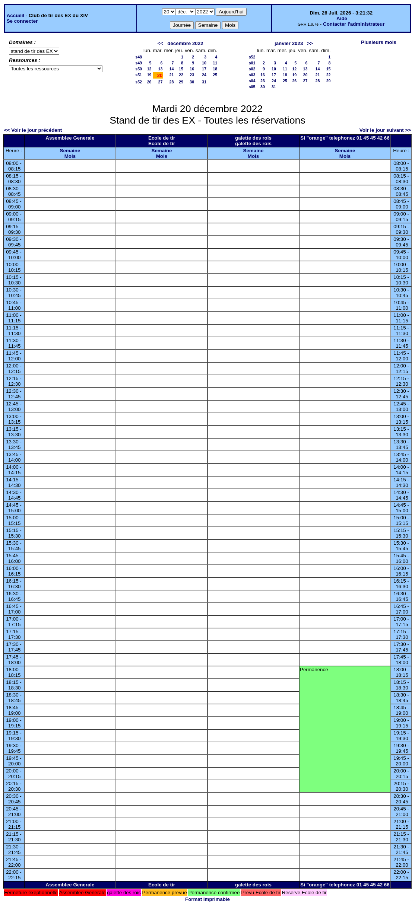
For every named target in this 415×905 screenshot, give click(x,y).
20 (305, 75)
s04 (252, 81)
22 (181, 75)
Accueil (15, 15)
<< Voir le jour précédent (33, 130)
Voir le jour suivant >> (385, 130)
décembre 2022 (185, 43)
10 (204, 63)
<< (161, 43)
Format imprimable (207, 899)
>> (310, 43)
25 (215, 75)
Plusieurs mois (378, 42)
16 (192, 69)
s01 (252, 63)
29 (181, 82)
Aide (341, 18)
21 (172, 75)
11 (215, 63)
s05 (252, 87)
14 (172, 69)
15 (181, 69)
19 (149, 75)
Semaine (70, 150)
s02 (252, 69)
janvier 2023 (289, 43)
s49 (138, 63)
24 (204, 75)
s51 (138, 75)
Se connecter (22, 21)
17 (204, 69)
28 (172, 82)
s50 (138, 69)
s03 (252, 75)
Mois (70, 156)
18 (215, 69)
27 (160, 82)
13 (160, 69)
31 (204, 82)
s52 (138, 82)
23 (192, 75)
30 (192, 82)
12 (149, 69)
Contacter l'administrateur (353, 24)
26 (149, 82)
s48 (138, 57)
